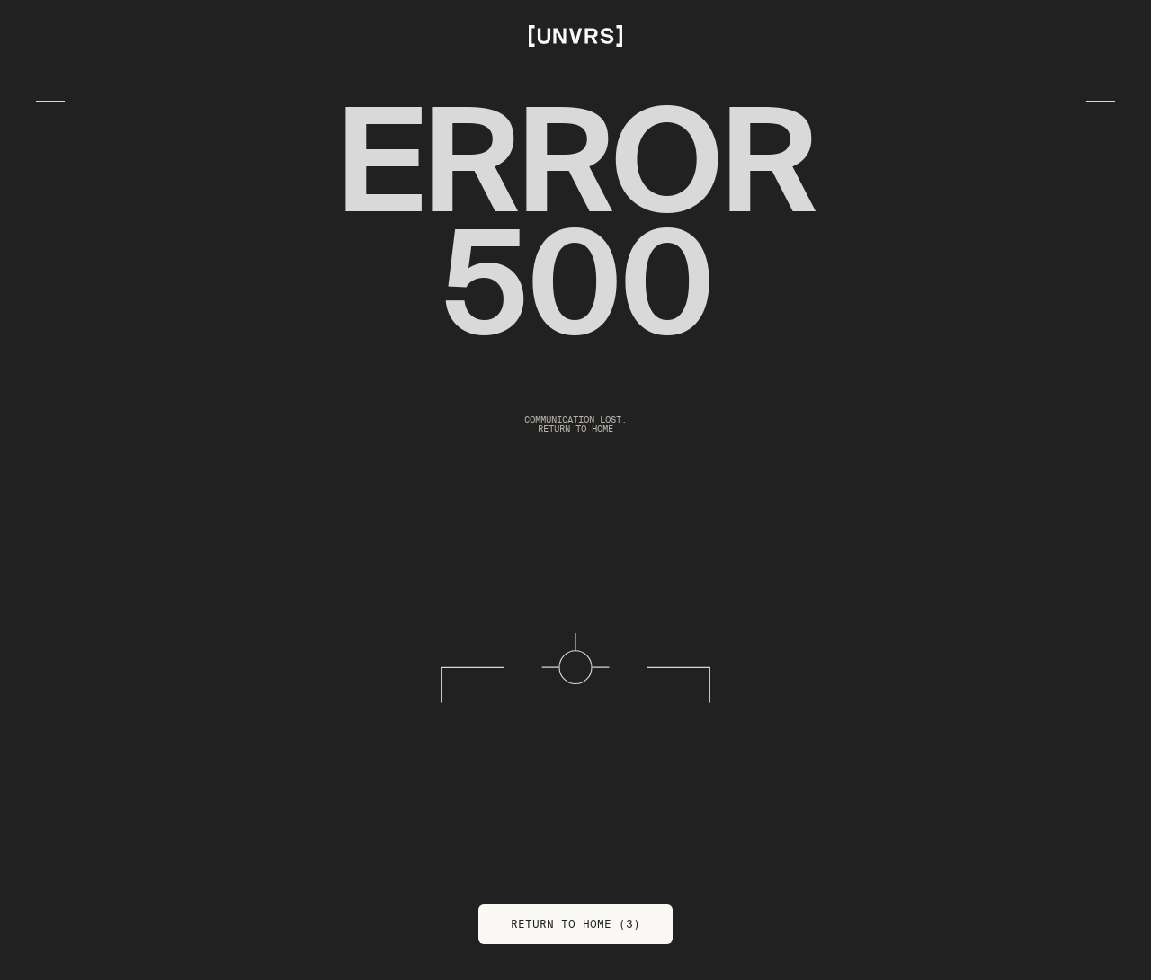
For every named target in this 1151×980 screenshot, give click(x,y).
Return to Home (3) (575, 924)
